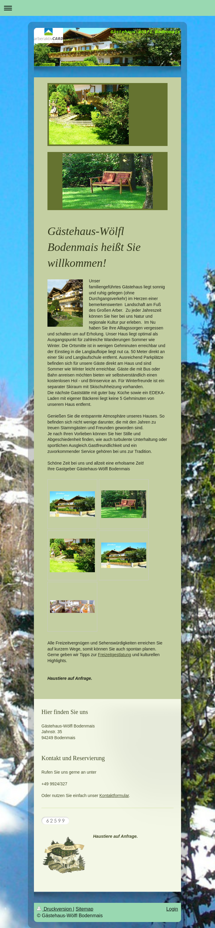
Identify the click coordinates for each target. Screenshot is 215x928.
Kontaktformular (114, 795)
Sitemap (84, 909)
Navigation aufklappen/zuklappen (107, 7)
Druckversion (55, 909)
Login (172, 909)
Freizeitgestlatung (114, 654)
